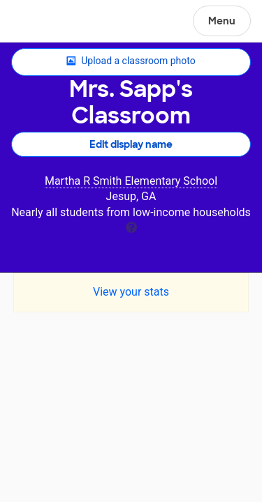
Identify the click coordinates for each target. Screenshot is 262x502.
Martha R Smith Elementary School (131, 181)
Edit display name (131, 144)
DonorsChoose (44, 22)
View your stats (131, 291)
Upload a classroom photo (130, 61)
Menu (221, 21)
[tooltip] (131, 226)
